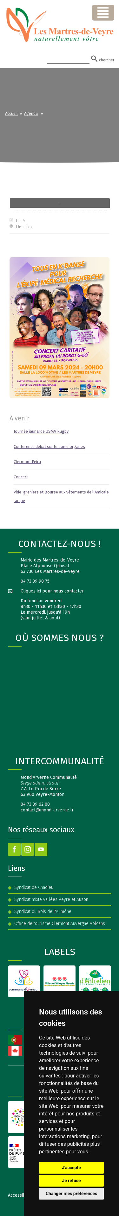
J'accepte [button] (71, 1167)
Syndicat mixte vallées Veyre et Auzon (51, 899)
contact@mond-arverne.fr (47, 810)
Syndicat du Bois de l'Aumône (42, 911)
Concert (21, 477)
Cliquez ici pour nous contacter (52, 591)
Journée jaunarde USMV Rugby (41, 431)
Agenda (31, 113)
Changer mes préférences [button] (71, 1193)
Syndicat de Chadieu (33, 887)
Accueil (11, 113)
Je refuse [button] (71, 1180)
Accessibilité (20, 1195)
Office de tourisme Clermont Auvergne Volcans (59, 923)
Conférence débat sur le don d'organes (49, 446)
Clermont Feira (27, 461)
